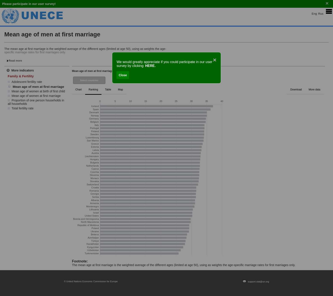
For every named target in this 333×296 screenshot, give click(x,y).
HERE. (150, 66)
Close (123, 75)
